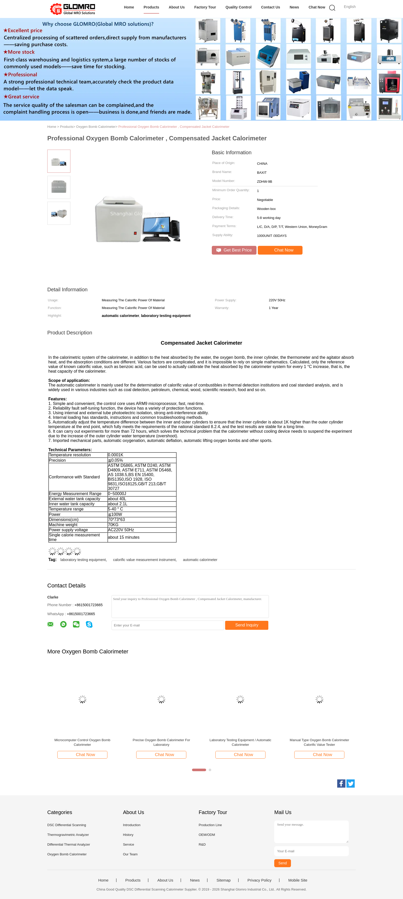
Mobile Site (297, 880)
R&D (202, 844)
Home (129, 7)
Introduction (131, 825)
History (128, 835)
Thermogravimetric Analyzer (68, 835)
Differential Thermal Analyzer (68, 844)
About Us (177, 7)
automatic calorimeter (200, 560)
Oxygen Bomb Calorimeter (67, 854)
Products (151, 7)
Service (128, 844)
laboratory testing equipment (83, 560)
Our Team (130, 854)
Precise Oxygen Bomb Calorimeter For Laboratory (161, 742)
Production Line (210, 825)
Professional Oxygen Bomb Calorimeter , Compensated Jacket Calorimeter (173, 127)
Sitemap (223, 880)
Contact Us (270, 7)
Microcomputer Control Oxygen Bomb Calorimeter (82, 742)
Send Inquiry (247, 625)
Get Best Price (234, 250)
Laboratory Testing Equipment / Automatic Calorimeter (240, 742)
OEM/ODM (207, 835)
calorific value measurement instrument (144, 560)
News (294, 7)
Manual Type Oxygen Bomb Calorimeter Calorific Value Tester (319, 742)
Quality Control (239, 7)
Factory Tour (205, 7)
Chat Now (317, 7)
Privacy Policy (259, 880)
